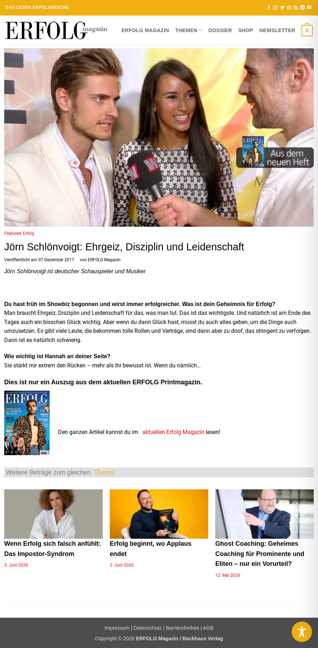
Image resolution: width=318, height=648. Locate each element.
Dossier (220, 30)
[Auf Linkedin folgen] (302, 7)
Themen (189, 30)
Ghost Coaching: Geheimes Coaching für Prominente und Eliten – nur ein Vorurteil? (259, 554)
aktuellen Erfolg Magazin (173, 432)
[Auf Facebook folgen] (269, 7)
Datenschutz (148, 628)
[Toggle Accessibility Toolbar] (302, 632)
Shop (245, 30)
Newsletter (277, 30)
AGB (208, 628)
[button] (307, 30)
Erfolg (28, 233)
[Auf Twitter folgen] (282, 7)
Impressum (116, 628)
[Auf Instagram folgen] (275, 7)
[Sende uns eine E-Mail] (289, 7)
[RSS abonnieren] (296, 7)
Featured (12, 233)
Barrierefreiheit (182, 628)
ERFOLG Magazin (145, 30)
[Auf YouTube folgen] (309, 7)
